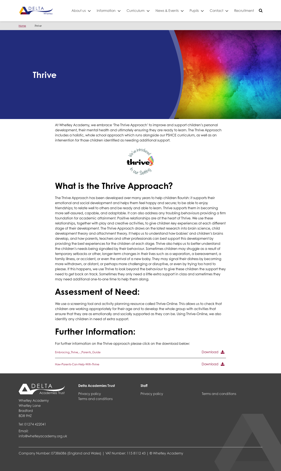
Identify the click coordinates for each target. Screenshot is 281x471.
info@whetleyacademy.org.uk (43, 436)
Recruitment (244, 10)
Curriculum (136, 10)
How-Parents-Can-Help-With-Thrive (77, 364)
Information (106, 10)
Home (22, 26)
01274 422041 (35, 424)
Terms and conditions (95, 398)
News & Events (167, 10)
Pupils (194, 10)
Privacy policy (89, 393)
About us (79, 10)
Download (210, 351)
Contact (216, 10)
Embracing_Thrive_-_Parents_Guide (78, 352)
